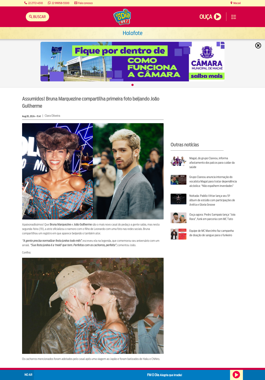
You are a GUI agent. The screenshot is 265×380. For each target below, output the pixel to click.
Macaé (237, 3)
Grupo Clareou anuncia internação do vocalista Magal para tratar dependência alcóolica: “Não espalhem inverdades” (213, 181)
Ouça (205, 17)
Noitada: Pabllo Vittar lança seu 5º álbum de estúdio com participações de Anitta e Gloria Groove (212, 200)
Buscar (39, 17)
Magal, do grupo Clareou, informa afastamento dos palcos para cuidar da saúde (212, 162)
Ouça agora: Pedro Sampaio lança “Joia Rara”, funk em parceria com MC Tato (212, 217)
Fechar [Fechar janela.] (258, 45)
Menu (233, 17)
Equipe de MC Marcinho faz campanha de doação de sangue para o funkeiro (211, 233)
